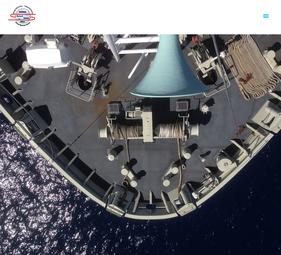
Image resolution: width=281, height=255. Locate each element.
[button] (265, 15)
